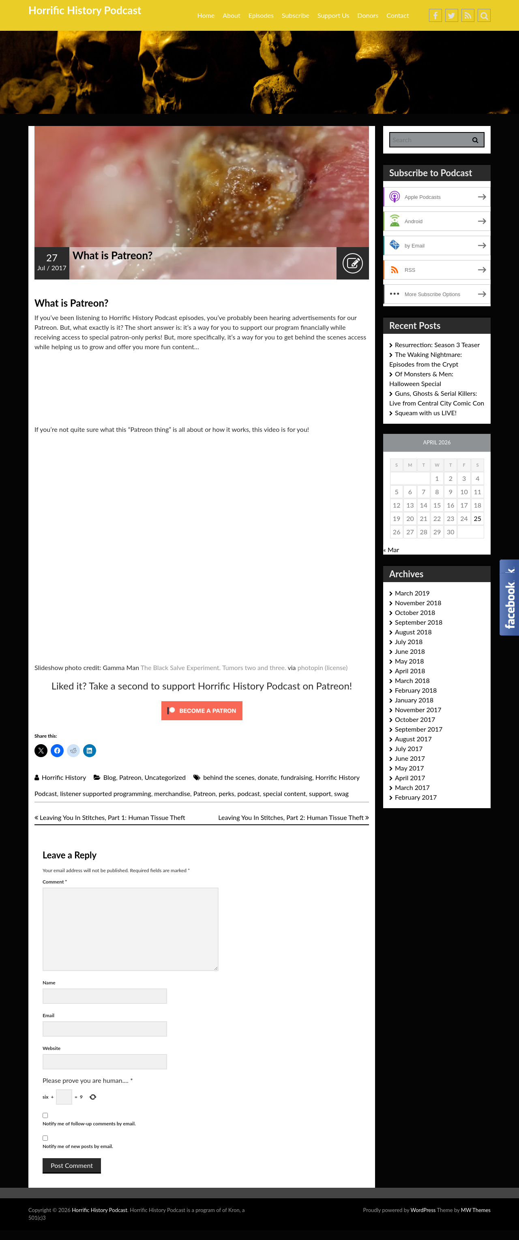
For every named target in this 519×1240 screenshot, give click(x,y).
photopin (310, 667)
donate (267, 777)
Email (48, 1015)
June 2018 (410, 651)
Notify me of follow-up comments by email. (89, 1123)
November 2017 (418, 709)
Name (49, 983)
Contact (397, 15)
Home (206, 15)
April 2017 (410, 777)
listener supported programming (105, 793)
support (320, 793)
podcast (248, 793)
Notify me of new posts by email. (78, 1146)
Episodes (261, 15)
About (231, 15)
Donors (367, 15)
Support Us (333, 15)
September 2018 (418, 622)
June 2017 (410, 758)
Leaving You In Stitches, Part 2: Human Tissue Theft (293, 817)
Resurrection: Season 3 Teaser (437, 344)
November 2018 (418, 602)
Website (51, 1048)
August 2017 (413, 739)
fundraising (296, 777)
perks (226, 793)
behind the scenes (229, 777)
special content (284, 793)
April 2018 (410, 670)
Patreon (130, 777)
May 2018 (409, 661)
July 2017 (408, 748)
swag (341, 793)
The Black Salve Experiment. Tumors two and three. (213, 667)
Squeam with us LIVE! (426, 412)
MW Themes (476, 1210)
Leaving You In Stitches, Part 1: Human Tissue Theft (109, 817)
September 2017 (418, 729)
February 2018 (416, 690)
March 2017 (412, 787)
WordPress (422, 1210)
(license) (336, 667)
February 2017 (416, 797)
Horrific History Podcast (85, 10)
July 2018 (408, 641)
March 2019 (412, 593)
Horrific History (64, 777)
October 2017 (415, 719)
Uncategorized (165, 777)
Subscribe (295, 15)
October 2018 (415, 612)
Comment (55, 882)
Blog (109, 777)
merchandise (172, 793)
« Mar (391, 549)
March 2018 (412, 680)
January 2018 (414, 700)
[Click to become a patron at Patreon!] (201, 710)
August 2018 (413, 632)
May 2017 (409, 768)
